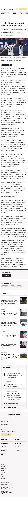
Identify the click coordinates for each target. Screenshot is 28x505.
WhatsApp (18, 450)
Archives (3, 478)
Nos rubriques (4, 421)
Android (5, 450)
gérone (13, 286)
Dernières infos (5, 13)
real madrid (5, 286)
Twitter (18, 439)
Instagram (5, 443)
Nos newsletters (5, 424)
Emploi (2, 470)
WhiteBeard (11, 492)
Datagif (6, 491)
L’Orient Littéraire (5, 482)
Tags (2, 476)
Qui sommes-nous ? (5, 459)
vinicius (19, 286)
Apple (17, 446)
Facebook (5, 439)
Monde (20, 13)
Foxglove (6, 493)
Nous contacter (4, 461)
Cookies (3, 462)
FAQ (2, 474)
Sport (3, 19)
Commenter (6, 275)
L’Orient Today (4, 484)
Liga (7, 19)
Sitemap (3, 472)
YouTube (19, 443)
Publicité (3, 466)
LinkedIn (5, 454)
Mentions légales (5, 464)
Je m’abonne (23, 9)
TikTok (5, 446)
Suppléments (4, 468)
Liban (14, 13)
